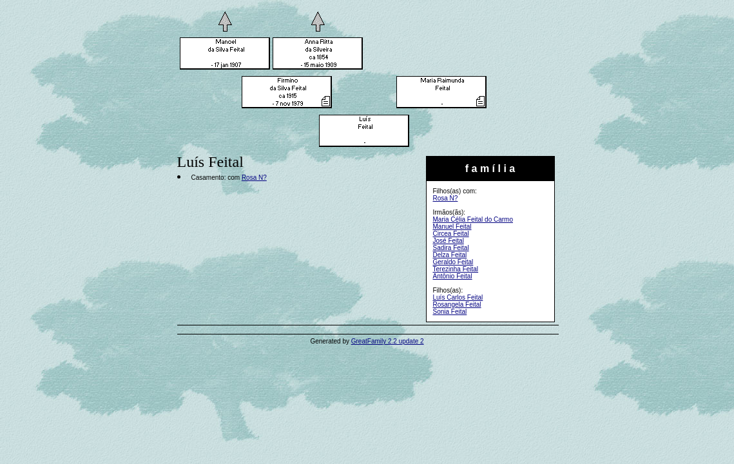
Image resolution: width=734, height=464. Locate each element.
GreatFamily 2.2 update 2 (387, 341)
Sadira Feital (451, 247)
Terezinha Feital (456, 269)
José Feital (448, 240)
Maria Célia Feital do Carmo (473, 219)
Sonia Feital (450, 311)
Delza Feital (450, 254)
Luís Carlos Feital (458, 297)
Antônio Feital (452, 276)
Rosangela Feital (457, 304)
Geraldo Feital (453, 262)
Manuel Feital (452, 226)
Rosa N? (445, 198)
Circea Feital (451, 233)
